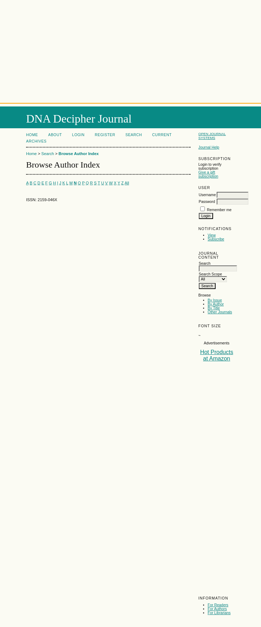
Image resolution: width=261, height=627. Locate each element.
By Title (214, 308)
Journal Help (208, 147)
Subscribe (216, 239)
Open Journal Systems (212, 136)
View (212, 235)
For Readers (218, 605)
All (126, 183)
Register (105, 135)
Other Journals (220, 312)
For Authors (217, 609)
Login (78, 135)
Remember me (219, 210)
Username (207, 195)
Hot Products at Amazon (216, 355)
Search (133, 135)
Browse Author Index (79, 153)
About (55, 135)
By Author (216, 304)
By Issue (215, 300)
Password (207, 202)
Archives (36, 141)
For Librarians (219, 613)
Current (162, 135)
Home (32, 135)
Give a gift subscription (208, 174)
